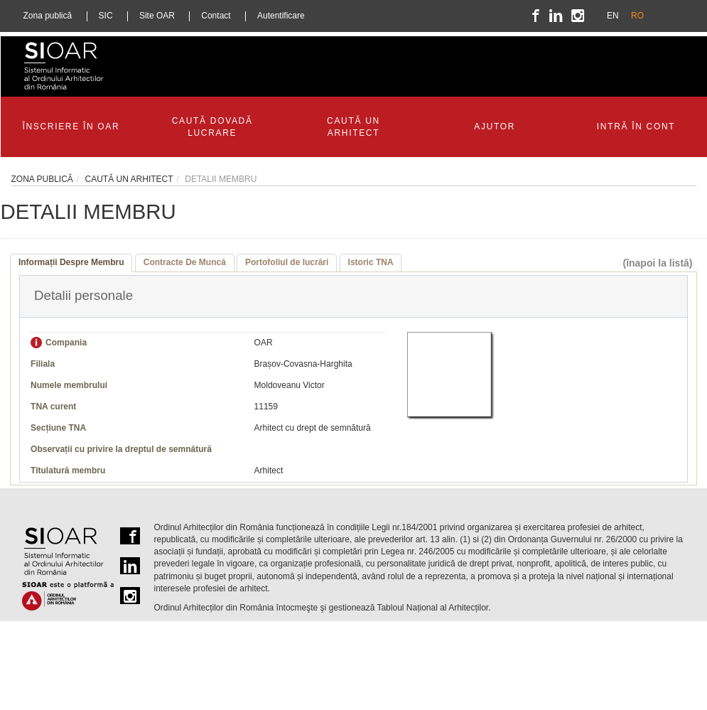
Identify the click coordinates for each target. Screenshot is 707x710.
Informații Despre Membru (71, 262)
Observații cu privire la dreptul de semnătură (121, 449)
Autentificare (281, 16)
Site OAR (157, 16)
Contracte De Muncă (185, 262)
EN (613, 16)
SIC (106, 16)
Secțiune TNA (58, 428)
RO (637, 16)
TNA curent (53, 407)
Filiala (43, 364)
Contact (215, 16)
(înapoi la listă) (657, 263)
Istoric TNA (371, 262)
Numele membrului (69, 385)
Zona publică (47, 16)
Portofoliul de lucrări (286, 262)
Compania (66, 343)
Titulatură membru (68, 470)
